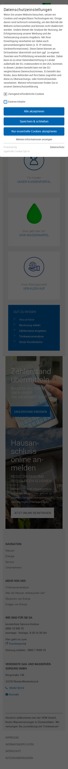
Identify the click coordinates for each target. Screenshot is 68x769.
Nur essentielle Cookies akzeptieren (34, 131)
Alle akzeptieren (34, 111)
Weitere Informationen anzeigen (34, 139)
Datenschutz (57, 147)
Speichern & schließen (34, 121)
